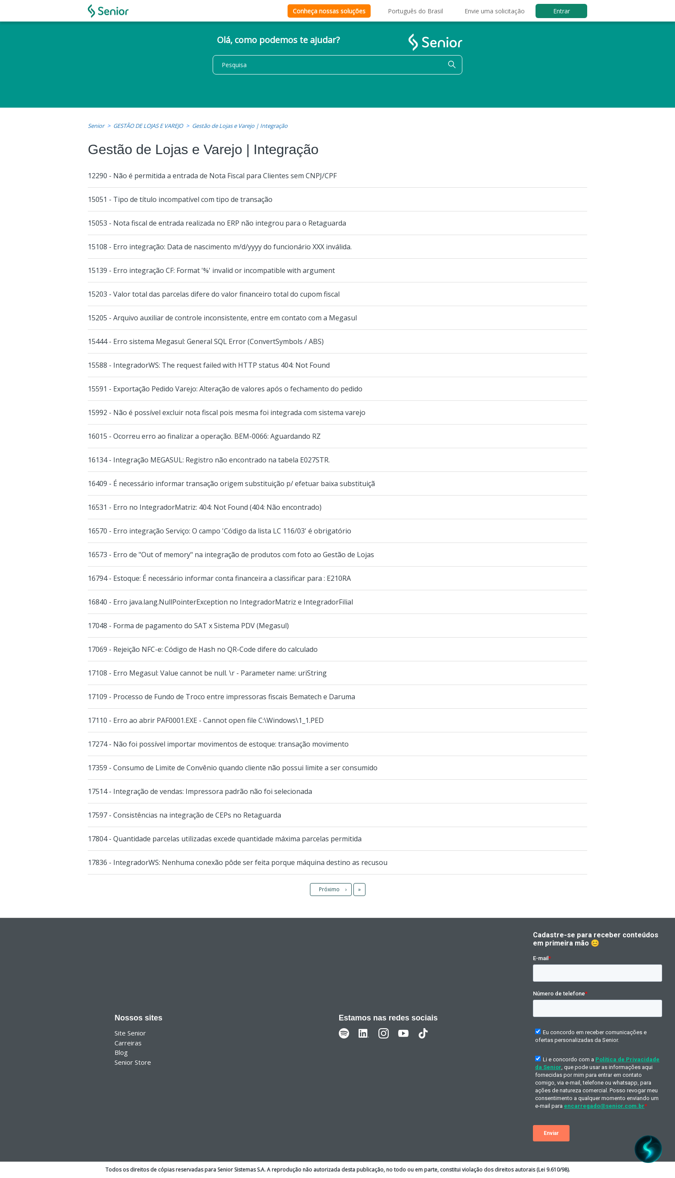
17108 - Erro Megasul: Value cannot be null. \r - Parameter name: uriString (207, 673)
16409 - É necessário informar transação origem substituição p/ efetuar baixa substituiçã (231, 483)
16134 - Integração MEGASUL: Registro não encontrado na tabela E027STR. (209, 460)
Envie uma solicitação (494, 11)
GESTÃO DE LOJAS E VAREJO (148, 126)
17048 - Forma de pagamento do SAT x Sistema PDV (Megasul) (188, 625)
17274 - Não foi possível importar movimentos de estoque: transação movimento (218, 744)
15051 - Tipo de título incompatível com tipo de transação (180, 199)
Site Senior (130, 1033)
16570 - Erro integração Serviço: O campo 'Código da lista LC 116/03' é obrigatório (219, 531)
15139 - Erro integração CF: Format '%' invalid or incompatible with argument (211, 270)
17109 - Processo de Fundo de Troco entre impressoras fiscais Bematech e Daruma (221, 696)
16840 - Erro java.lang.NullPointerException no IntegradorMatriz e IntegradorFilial (220, 602)
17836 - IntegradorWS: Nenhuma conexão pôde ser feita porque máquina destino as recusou (237, 862)
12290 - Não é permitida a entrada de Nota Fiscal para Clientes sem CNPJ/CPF (212, 175)
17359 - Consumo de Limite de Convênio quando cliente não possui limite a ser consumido (233, 767)
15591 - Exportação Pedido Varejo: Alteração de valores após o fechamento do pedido (225, 389)
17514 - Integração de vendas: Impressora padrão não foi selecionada (200, 791)
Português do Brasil (415, 11)
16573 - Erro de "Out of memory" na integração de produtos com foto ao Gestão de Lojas (231, 554)
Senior (96, 126)
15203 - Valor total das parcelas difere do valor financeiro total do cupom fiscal (214, 294)
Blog (121, 1052)
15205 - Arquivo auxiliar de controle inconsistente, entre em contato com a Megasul (222, 317)
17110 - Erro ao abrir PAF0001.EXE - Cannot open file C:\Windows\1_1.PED (206, 720)
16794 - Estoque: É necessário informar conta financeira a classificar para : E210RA (219, 578)
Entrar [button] (561, 11)
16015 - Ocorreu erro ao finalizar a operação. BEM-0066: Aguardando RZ (204, 436)
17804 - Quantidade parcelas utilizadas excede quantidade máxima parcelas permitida (225, 838)
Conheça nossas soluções (329, 11)
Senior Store (133, 1062)
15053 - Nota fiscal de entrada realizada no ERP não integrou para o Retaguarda (217, 223)
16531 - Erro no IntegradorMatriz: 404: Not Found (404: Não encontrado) (205, 507)
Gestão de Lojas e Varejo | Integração (240, 126)
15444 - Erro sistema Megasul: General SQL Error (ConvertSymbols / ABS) (206, 341)
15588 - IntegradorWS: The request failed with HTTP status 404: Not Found (209, 365)
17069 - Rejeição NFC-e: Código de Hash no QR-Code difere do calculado (203, 649)
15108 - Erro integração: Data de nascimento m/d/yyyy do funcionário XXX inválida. (220, 246)
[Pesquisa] (337, 64)
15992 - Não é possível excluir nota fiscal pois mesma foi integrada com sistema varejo (226, 412)
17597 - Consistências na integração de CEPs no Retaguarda (184, 815)
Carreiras (128, 1042)
